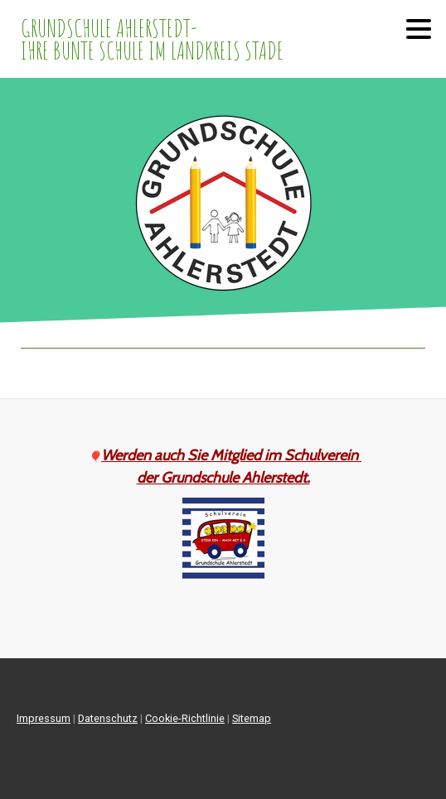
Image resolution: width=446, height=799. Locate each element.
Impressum (43, 718)
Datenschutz (108, 718)
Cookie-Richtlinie (185, 718)
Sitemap (251, 718)
